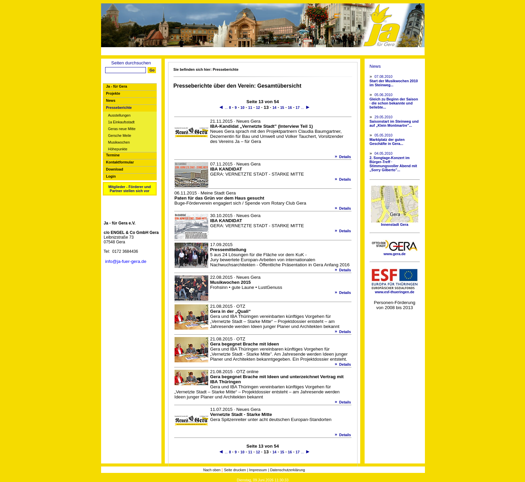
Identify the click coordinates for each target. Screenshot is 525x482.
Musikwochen (119, 142)
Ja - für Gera (116, 86)
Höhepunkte (117, 149)
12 (258, 108)
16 (290, 108)
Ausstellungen (119, 115)
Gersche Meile (119, 136)
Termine (113, 155)
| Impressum (257, 470)
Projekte (113, 93)
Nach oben (212, 470)
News (111, 100)
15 (282, 108)
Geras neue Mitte (122, 129)
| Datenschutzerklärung (286, 470)
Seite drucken (235, 470)
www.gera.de (394, 252)
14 (274, 108)
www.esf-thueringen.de (394, 290)
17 (298, 108)
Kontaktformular (120, 162)
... (226, 108)
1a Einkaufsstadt (121, 122)
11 (250, 108)
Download (114, 169)
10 (243, 108)
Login (111, 176)
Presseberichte (119, 108)
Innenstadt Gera (394, 223)
